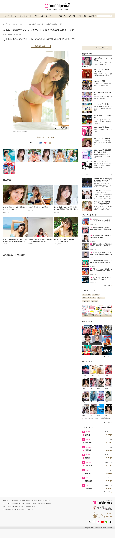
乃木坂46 (88, 465)
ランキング (67, 16)
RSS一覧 (48, 503)
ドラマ (75, 16)
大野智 (87, 435)
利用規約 (22, 500)
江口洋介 (95, 295)
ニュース (6, 16)
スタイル (14, 16)
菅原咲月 (88, 450)
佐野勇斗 (94, 301)
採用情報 (34, 500)
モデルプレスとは (14, 500)
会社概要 (5, 500)
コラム (35, 16)
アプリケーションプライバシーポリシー (13, 503)
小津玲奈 (88, 488)
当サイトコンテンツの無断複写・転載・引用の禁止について (19, 506)
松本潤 (87, 458)
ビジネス (48, 16)
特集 (60, 16)
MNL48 (87, 473)
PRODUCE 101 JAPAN (89, 298)
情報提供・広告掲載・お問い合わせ (35, 503)
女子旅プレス (92, 16)
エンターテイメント (25, 16)
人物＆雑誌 (82, 16)
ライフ (41, 16)
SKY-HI (86, 301)
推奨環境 (28, 500)
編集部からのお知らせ (44, 500)
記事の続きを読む (40, 46)
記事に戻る (40, 137)
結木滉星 (88, 442)
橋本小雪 (88, 481)
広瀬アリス (101, 298)
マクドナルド (86, 295)
